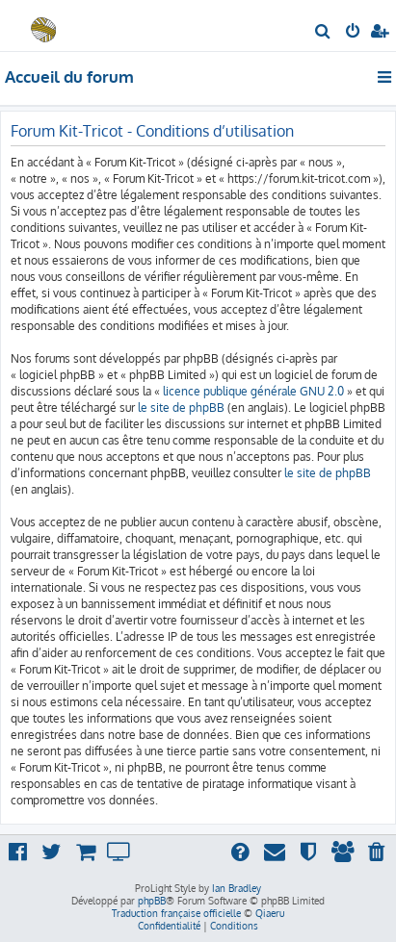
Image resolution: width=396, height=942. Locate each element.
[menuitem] (323, 32)
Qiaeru (269, 913)
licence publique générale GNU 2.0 (253, 391)
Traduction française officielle (176, 913)
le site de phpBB (181, 407)
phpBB (152, 900)
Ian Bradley (236, 888)
